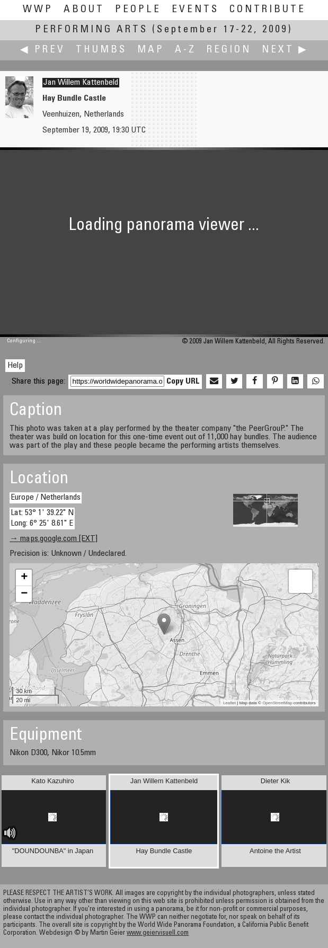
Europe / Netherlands (46, 497)
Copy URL (183, 381)
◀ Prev (42, 50)
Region (229, 50)
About (84, 10)
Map (150, 50)
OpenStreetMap (277, 703)
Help (15, 365)
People (138, 10)
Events (195, 10)
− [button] (24, 594)
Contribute (267, 10)
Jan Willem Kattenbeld (80, 82)
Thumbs (101, 50)
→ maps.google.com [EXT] (53, 539)
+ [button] (24, 578)
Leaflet (229, 703)
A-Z (185, 50)
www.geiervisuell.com (158, 933)
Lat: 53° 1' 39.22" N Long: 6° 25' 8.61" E (42, 518)
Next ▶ (285, 50)
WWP (38, 10)
